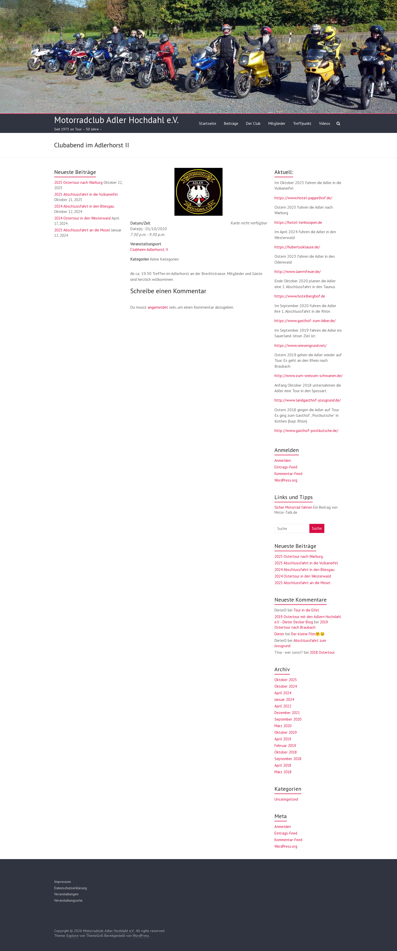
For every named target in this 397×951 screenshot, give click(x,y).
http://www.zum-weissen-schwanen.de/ (308, 375)
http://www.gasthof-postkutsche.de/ (306, 430)
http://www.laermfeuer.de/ (297, 271)
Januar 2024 (284, 699)
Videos (324, 123)
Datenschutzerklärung (70, 888)
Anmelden (282, 460)
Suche (317, 528)
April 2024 (282, 692)
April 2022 (282, 706)
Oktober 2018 (285, 752)
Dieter (279, 633)
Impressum (62, 881)
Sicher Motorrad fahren (293, 507)
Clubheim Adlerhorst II (149, 249)
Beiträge (231, 123)
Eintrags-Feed (285, 467)
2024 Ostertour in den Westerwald (82, 218)
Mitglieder (276, 123)
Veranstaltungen (66, 894)
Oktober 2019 (285, 732)
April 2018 (282, 765)
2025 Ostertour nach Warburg (78, 182)
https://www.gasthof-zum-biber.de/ (305, 320)
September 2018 (287, 758)
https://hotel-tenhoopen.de (298, 222)
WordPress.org (285, 480)
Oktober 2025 (285, 679)
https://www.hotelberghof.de (299, 296)
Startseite (207, 123)
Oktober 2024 (285, 686)
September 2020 (287, 719)
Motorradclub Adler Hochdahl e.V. (116, 119)
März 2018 (282, 771)
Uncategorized (286, 799)
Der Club (253, 123)
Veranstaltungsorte (68, 900)
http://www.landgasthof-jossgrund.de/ (307, 400)
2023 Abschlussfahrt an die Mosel (82, 230)
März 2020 (282, 725)
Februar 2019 (285, 745)
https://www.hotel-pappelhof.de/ (303, 197)
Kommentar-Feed (288, 473)
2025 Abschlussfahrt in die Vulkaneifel (86, 194)
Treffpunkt (302, 123)
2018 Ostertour (322, 652)
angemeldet (158, 307)
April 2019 (282, 739)
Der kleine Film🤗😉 (308, 633)
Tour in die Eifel (306, 610)
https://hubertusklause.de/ (297, 246)
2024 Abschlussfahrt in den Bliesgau (84, 206)
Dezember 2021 (287, 712)
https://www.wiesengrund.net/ (300, 345)
